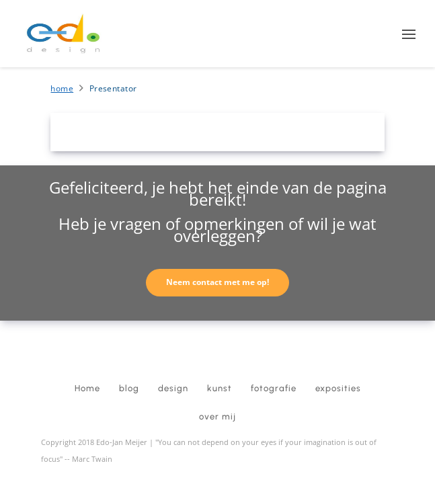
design (173, 388)
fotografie (273, 388)
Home (61, 88)
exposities (338, 388)
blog (129, 388)
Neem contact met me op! (217, 282)
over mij (217, 416)
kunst (219, 388)
